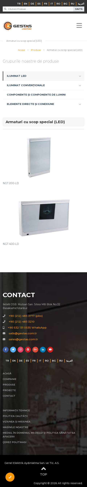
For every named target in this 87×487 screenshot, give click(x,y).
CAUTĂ (78, 9)
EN (25, 3)
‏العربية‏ (81, 3)
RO (58, 3)
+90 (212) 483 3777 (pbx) (26, 316)
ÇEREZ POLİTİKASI (14, 442)
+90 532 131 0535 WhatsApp (27, 327)
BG (65, 3)
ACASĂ (7, 373)
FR (45, 3)
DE (32, 3)
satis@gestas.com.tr (23, 333)
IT (52, 3)
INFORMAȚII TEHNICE (16, 410)
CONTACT (9, 395)
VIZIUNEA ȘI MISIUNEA (16, 421)
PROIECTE (9, 390)
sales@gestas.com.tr (23, 339)
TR (18, 3)
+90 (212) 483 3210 (21, 321)
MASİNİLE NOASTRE (15, 427)
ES (39, 3)
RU (72, 3)
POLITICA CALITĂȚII (15, 416)
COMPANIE (9, 379)
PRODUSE (9, 384)
